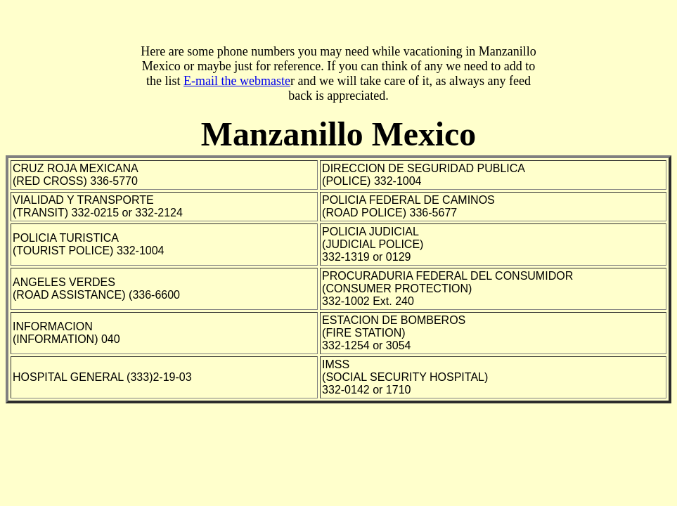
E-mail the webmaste (236, 81)
